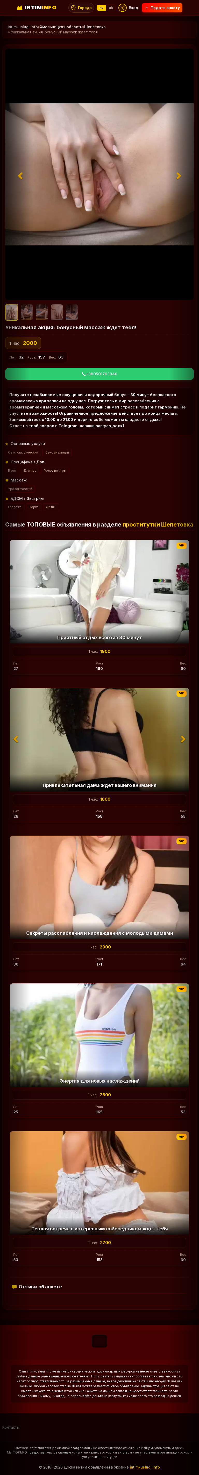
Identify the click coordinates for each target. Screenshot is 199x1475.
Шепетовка (95, 27)
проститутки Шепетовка (158, 524)
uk (111, 8)
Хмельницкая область (61, 27)
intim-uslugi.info (145, 1467)
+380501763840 (99, 373)
